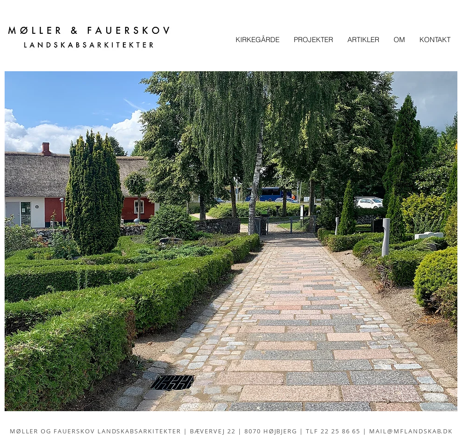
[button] (231, 241)
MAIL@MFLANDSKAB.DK (411, 431)
